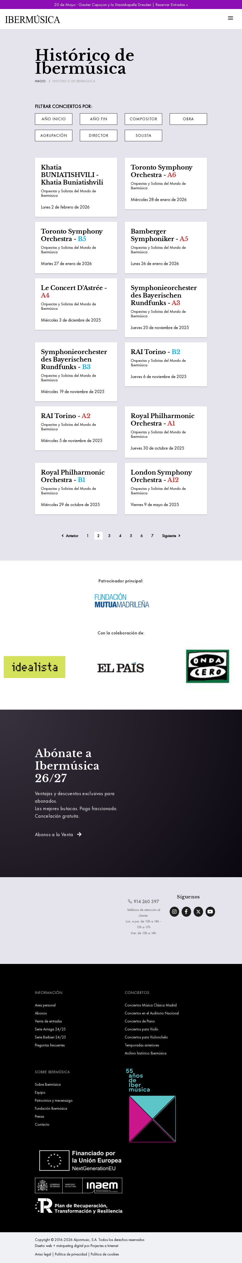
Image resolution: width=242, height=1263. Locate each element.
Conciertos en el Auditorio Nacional (152, 1013)
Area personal (45, 1005)
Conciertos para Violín (141, 1029)
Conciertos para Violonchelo (146, 1037)
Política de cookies (105, 1254)
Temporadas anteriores (142, 1045)
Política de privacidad (71, 1254)
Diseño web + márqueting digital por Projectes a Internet (76, 1245)
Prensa (39, 1116)
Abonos (41, 1013)
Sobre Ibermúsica (48, 1084)
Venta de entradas (48, 1021)
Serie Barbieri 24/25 (50, 1037)
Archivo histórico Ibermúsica (145, 1053)
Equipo (40, 1092)
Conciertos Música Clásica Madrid (151, 1005)
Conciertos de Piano (140, 1021)
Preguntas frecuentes (50, 1045)
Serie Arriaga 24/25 (50, 1029)
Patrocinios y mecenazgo (54, 1100)
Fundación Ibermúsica (51, 1108)
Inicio (40, 81)
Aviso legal (43, 1254)
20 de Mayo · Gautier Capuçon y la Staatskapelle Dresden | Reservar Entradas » (121, 4)
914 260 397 (143, 901)
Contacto (42, 1124)
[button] (53, 119)
